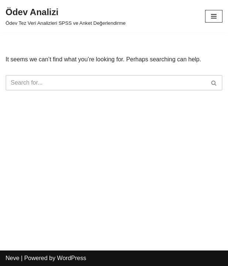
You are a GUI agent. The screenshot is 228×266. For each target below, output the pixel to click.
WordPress (71, 258)
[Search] (106, 83)
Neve (12, 258)
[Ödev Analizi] (66, 16)
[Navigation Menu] (213, 16)
